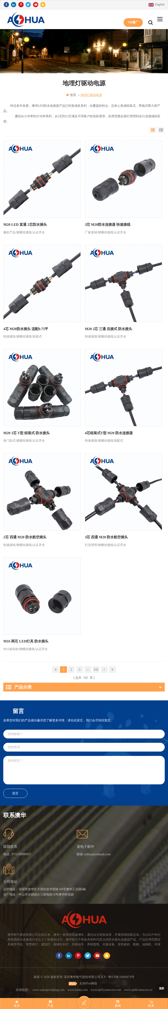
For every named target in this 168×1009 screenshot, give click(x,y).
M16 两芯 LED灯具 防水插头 (25, 641)
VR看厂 (133, 19)
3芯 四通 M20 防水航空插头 (106, 537)
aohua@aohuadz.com (97, 853)
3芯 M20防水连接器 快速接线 (107, 224)
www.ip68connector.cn (138, 988)
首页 (71, 95)
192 (96, 668)
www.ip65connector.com (106, 988)
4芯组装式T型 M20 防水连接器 (109, 433)
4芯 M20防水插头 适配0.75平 (25, 329)
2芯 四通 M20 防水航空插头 (24, 537)
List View (161, 130)
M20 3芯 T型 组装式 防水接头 (26, 433)
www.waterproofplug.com (49, 988)
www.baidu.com (78, 988)
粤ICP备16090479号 (121, 976)
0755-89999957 (21, 853)
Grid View (153, 130)
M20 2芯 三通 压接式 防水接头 (108, 329)
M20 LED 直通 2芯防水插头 (24, 224)
